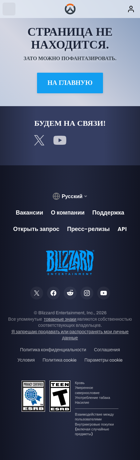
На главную (69, 82)
